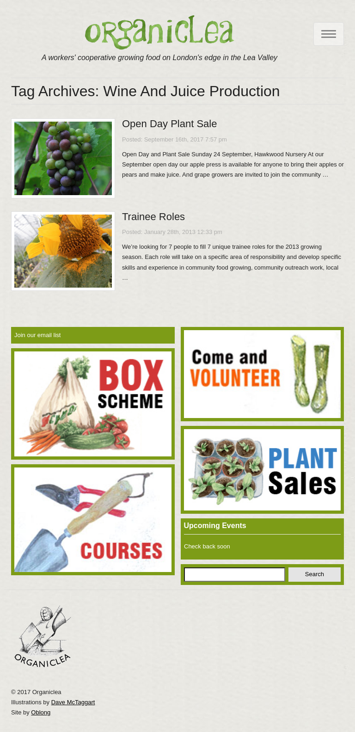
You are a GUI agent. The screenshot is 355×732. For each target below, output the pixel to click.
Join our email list (37, 335)
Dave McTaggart (73, 702)
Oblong (40, 712)
